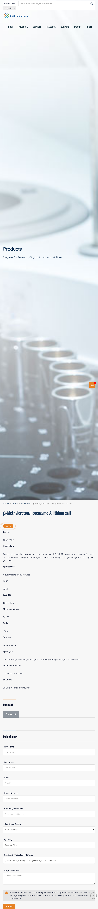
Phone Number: (11, 793)
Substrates (26, 503)
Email (7, 777)
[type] (11, 3)
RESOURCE (51, 27)
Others (15, 503)
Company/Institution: (13, 808)
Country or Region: (12, 824)
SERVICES (37, 27)
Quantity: (8, 839)
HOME (10, 27)
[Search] (91, 3)
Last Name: (9, 762)
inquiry (8, 526)
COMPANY (65, 27)
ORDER (89, 27)
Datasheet (11, 714)
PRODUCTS (23, 27)
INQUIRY (78, 27)
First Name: (9, 747)
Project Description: (12, 870)
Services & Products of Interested (18, 855)
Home (6, 503)
